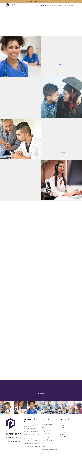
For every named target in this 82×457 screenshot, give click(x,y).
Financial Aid (51, 5)
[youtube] (48, 452)
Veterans (62, 438)
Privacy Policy (63, 432)
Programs (42, 5)
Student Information (64, 436)
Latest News (62, 429)
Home (36, 5)
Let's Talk (41, 393)
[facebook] (43, 452)
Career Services (62, 5)
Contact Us (72, 5)
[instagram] (46, 452)
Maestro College (38, 1)
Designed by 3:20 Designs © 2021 (13, 441)
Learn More (61, 64)
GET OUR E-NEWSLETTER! (65, 441)
